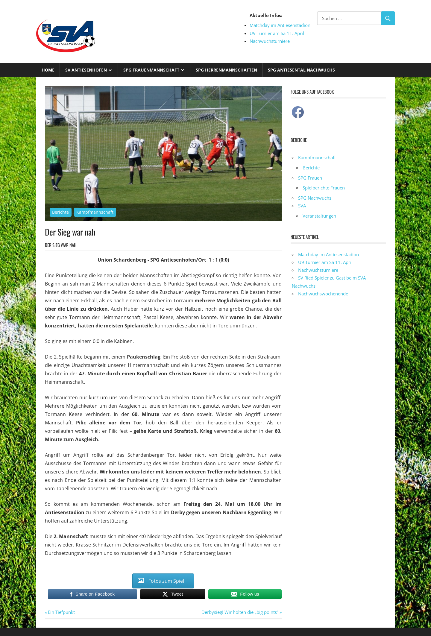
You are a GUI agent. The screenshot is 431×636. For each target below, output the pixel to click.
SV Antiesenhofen (86, 70)
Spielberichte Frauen (324, 188)
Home (48, 70)
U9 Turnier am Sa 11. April (277, 33)
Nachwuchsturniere (270, 41)
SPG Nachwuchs (314, 198)
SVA (302, 206)
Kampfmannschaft (94, 212)
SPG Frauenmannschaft (151, 70)
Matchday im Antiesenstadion (280, 25)
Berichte (60, 212)
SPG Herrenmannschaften (226, 70)
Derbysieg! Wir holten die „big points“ (239, 612)
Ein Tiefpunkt (61, 612)
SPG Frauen (310, 178)
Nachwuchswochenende (323, 294)
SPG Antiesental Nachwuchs (301, 70)
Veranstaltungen (319, 216)
